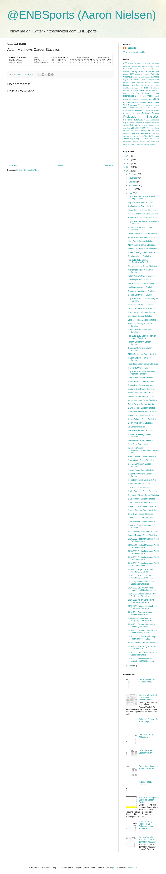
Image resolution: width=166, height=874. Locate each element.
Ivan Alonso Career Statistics (140, 415)
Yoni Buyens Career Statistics (141, 287)
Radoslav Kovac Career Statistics (142, 217)
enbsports (131, 48)
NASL (134, 102)
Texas (142, 136)
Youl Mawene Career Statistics (141, 396)
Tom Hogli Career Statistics (139, 280)
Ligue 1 (138, 96)
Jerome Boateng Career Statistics (142, 510)
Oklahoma (144, 108)
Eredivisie (140, 82)
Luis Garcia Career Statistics (140, 440)
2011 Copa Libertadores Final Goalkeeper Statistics (141, 583)
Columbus (127, 77)
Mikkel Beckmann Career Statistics (143, 354)
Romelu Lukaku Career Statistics (142, 480)
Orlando (126, 110)
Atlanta (149, 63)
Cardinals (137, 69)
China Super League (149, 71)
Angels (137, 63)
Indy (124, 90)
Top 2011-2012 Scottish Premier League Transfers (142, 337)
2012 (128, 167)
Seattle (143, 128)
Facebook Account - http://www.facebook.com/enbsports (143, 450)
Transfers (155, 136)
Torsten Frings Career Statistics (141, 470)
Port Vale (136, 113)
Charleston (155, 69)
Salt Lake (134, 125)
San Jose (135, 128)
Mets (125, 100)
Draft (157, 80)
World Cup (135, 144)
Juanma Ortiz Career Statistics (141, 389)
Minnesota (143, 100)
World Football (144, 144)
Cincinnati (138, 74)
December (133, 174)
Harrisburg (127, 88)
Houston (144, 88)
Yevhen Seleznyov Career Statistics (143, 233)
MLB (150, 100)
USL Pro (144, 139)
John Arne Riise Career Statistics (142, 502)
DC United (135, 79)
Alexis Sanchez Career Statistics (142, 456)
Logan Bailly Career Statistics (140, 202)
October (132, 182)
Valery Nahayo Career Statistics (141, 276)
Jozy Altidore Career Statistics (141, 460)
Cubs (151, 77)
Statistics (126, 133)
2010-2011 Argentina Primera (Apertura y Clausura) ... (140, 570)
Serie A (150, 128)
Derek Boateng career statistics (141, 252)
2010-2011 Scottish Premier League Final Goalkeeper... (141, 660)
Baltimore (155, 63)
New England (148, 102)
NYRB (132, 108)
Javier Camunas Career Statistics (142, 491)
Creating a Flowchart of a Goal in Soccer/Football (148, 697)
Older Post (108, 165)
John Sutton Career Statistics (140, 378)
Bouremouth (142, 66)
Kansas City (133, 93)
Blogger (133, 868)
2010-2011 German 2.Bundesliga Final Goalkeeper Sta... (142, 631)
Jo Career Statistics (136, 427)
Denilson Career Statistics (139, 484)
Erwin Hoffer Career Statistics (140, 305)
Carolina (146, 69)
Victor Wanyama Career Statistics (142, 393)
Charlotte (126, 72)
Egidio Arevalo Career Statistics (141, 404)
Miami (129, 100)
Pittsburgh (149, 110)
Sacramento (154, 123)
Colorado (155, 74)
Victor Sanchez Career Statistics (142, 210)
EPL (133, 82)
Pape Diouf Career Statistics (140, 368)
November (133, 178)
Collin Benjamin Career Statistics (142, 312)
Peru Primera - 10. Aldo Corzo (147, 736)
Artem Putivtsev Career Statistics (142, 237)
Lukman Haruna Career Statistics (142, 249)
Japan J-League (139, 90)
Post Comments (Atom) (29, 170)
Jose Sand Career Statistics (140, 444)
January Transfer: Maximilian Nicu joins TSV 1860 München (148, 839)
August (132, 189)
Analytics (131, 63)
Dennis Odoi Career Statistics (140, 295)
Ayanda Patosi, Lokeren (145, 783)
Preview (155, 113)
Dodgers (151, 80)
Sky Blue (134, 131)
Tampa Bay (135, 136)
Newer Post (13, 165)
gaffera (115, 868)
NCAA (139, 102)
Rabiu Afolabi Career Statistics (141, 381)
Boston (134, 66)
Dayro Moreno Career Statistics (141, 408)
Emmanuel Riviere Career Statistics (143, 495)
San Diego (151, 125)
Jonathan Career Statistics (139, 487)
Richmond (138, 123)
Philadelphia (140, 110)
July (131, 193)
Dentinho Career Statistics (139, 256)
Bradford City (153, 66)
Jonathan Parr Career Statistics (141, 518)
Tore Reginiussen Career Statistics (143, 364)
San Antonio (143, 125)
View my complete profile (134, 52)
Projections (127, 120)
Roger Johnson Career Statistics (142, 506)
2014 (128, 159)
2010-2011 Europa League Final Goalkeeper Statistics (142, 595)
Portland (145, 113)
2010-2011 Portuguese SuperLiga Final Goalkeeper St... (142, 613)
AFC (125, 63)
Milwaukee (135, 100)
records (131, 123)
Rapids (125, 123)
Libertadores (128, 96)
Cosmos (135, 77)
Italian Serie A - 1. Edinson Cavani (146, 751)
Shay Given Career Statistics (140, 514)
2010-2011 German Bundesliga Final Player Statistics (141, 625)
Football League (152, 82)
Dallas (156, 77)
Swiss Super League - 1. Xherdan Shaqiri (148, 767)
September (134, 185)
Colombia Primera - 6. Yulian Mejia (148, 720)
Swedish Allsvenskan (141, 133)
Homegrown (136, 88)
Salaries (126, 125)
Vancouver (154, 139)
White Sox (155, 141)
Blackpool (126, 66)
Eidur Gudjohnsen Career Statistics (143, 531)
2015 (128, 156)
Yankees (152, 144)
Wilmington (127, 144)
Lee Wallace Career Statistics (140, 430)
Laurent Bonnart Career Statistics (142, 535)
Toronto (147, 136)
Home (60, 165)
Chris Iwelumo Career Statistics (141, 521)
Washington (127, 141)
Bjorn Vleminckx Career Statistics (142, 266)
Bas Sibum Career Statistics (140, 316)
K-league (150, 90)
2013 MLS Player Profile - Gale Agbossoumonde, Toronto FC (146, 825)
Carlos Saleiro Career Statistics (141, 206)
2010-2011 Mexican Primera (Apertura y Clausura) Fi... (140, 576)
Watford (135, 141)
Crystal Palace (144, 77)
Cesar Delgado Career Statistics (142, 419)
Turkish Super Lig (131, 139)
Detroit (144, 80)
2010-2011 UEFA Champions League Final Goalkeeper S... (142, 589)
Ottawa (131, 110)
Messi (157, 96)
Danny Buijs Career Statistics (140, 385)
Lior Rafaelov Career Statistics (141, 283)
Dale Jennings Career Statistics (141, 499)
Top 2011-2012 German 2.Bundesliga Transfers (139, 261)
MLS (155, 99)
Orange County (153, 108)
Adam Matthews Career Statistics (142, 400)
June (131, 666)
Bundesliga (127, 69)
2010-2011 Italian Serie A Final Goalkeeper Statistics (141, 601)
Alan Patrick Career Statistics (140, 241)
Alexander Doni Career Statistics (142, 643)
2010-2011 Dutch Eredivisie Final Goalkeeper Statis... (142, 653)
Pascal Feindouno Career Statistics (143, 214)
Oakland (137, 108)
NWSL (126, 108)
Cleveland (146, 74)
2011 (128, 171)
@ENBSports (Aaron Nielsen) (81, 15)
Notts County (154, 105)
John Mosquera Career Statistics (142, 320)
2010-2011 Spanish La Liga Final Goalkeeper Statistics (142, 607)
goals (157, 85)
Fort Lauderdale (147, 85)
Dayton (125, 80)
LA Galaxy (146, 93)
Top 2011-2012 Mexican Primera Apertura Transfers (142, 372)
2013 (128, 163)
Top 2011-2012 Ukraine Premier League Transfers (142, 197)
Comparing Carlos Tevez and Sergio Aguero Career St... (140, 619)
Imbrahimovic (154, 88)
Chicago (134, 71)
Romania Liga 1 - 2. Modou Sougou (147, 680)
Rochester (146, 123)
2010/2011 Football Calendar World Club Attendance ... (143, 540)
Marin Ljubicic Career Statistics (141, 245)
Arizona (143, 63)
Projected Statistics (141, 116)
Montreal (127, 102)
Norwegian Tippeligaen (138, 105)
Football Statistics (130, 85)
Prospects (138, 119)
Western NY (144, 141)
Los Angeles (148, 96)
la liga (156, 93)
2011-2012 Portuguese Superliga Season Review (149, 799)
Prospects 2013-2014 (151, 120)
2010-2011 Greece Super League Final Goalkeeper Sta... (142, 637)
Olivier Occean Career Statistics (142, 308)
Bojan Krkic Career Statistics (140, 423)
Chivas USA (128, 74)
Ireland (129, 90)
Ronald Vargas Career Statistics (142, 291)
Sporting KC (145, 131)
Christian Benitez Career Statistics (142, 412)
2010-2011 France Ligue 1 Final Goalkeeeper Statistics (142, 647)
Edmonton (126, 82)
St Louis (155, 131)
